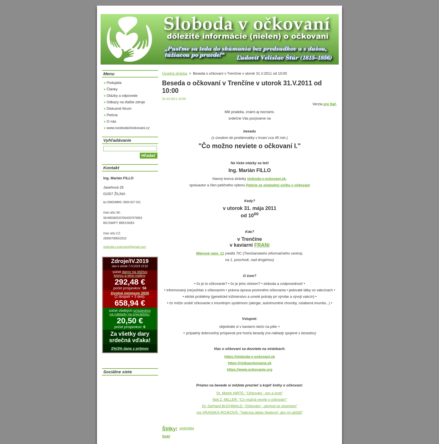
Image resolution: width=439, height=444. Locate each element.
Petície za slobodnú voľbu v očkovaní (278, 185)
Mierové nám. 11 (210, 253)
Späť (166, 436)
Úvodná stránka (174, 73)
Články (112, 89)
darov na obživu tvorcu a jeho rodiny (130, 274)
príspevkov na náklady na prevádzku (130, 312)
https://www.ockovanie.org (249, 369)
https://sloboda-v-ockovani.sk (249, 356)
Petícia (112, 115)
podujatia (186, 428)
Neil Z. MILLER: (249, 399)
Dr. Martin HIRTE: (250, 393)
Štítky (169, 429)
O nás (111, 121)
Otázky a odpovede (122, 95)
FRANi (262, 245)
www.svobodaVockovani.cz (128, 128)
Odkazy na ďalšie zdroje (126, 102)
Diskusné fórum (119, 108)
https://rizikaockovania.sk (249, 363)
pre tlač (329, 104)
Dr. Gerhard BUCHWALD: (249, 406)
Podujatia (114, 83)
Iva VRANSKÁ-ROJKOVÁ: (249, 412)
